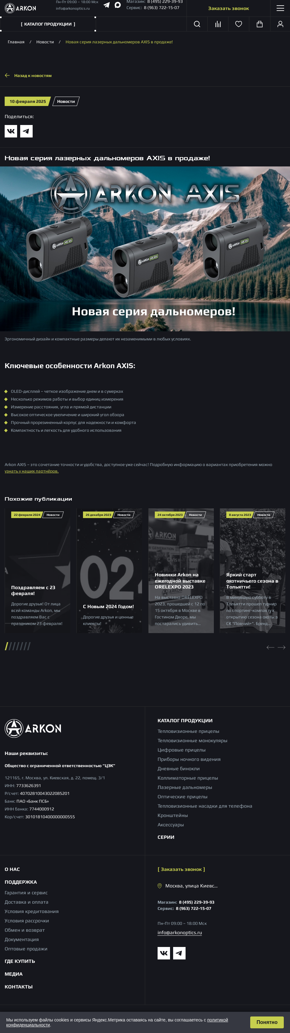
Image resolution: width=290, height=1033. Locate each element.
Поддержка (21, 882)
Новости (45, 41)
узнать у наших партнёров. (32, 470)
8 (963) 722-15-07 (161, 7)
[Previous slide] (270, 646)
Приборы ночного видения (189, 759)
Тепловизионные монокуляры (193, 740)
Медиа (14, 974)
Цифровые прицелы (182, 750)
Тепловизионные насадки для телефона (205, 806)
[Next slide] (281, 646)
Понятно (267, 1022)
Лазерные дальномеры (185, 787)
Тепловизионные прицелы (188, 731)
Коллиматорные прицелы (188, 778)
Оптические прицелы (183, 797)
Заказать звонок (228, 8)
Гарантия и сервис (26, 893)
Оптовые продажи (26, 949)
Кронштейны (173, 815)
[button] (6, 646)
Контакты (19, 987)
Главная (16, 41)
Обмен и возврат (25, 930)
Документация (22, 939)
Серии (166, 837)
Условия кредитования (32, 911)
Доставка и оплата (26, 902)
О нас (12, 869)
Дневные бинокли (179, 768)
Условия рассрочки (27, 921)
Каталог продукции (185, 720)
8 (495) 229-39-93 (196, 902)
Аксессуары (171, 825)
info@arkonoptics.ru (73, 8)
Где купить (20, 961)
